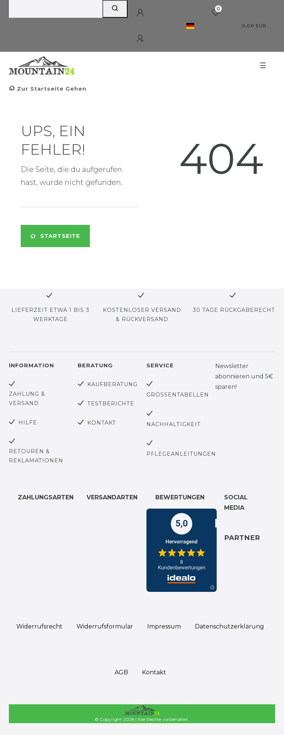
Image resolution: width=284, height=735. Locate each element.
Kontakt (101, 422)
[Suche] (115, 9)
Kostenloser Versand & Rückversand (142, 315)
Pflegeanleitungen (181, 454)
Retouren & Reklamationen (36, 456)
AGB (121, 672)
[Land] (190, 26)
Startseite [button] (55, 236)
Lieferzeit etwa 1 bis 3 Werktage (50, 315)
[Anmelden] (141, 13)
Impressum (164, 626)
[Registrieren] (141, 39)
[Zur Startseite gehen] (48, 88)
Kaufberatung (112, 384)
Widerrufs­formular (105, 626)
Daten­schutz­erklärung (229, 626)
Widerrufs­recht (39, 626)
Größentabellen (177, 394)
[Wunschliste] (215, 12)
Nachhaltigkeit (173, 424)
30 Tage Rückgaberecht (234, 310)
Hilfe (27, 422)
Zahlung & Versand (27, 399)
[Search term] (55, 9)
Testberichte (110, 403)
